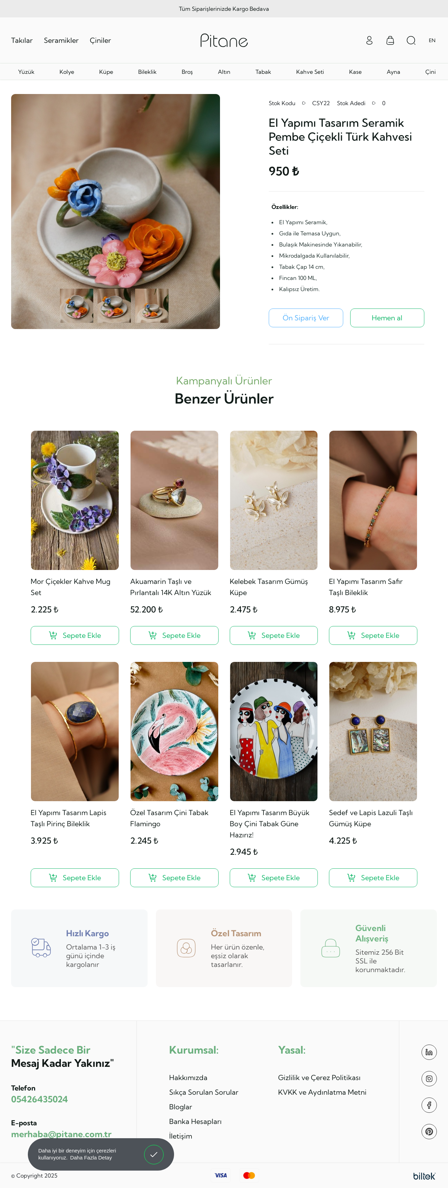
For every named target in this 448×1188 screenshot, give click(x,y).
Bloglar (180, 1106)
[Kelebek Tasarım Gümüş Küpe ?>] (274, 635)
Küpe (106, 71)
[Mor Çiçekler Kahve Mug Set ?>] (75, 635)
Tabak (263, 71)
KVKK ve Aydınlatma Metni (322, 1092)
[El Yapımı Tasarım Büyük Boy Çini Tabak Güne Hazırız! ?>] (274, 877)
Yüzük (26, 71)
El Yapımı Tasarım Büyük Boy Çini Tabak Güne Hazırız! (269, 823)
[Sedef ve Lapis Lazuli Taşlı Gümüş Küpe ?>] (373, 877)
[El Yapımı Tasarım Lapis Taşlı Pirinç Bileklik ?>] (75, 877)
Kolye (67, 71)
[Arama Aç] (411, 40)
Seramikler (61, 40)
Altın (224, 71)
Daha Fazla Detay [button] (91, 1157)
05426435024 (39, 1099)
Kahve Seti (310, 71)
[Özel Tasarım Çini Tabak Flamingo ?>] (174, 877)
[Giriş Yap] (369, 39)
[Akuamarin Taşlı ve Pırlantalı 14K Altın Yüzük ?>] (174, 635)
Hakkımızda (188, 1077)
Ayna (393, 71)
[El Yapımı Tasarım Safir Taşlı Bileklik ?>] (373, 635)
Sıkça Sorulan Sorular (203, 1092)
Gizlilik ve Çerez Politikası (319, 1077)
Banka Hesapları (195, 1121)
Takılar (22, 40)
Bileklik (147, 71)
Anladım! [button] (154, 1149)
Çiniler (100, 40)
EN (432, 40)
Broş (187, 71)
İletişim (180, 1136)
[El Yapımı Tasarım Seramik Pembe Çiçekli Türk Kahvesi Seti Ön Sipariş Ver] (306, 317)
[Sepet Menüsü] (390, 40)
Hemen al (387, 317)
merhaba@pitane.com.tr (61, 1133)
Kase (355, 71)
